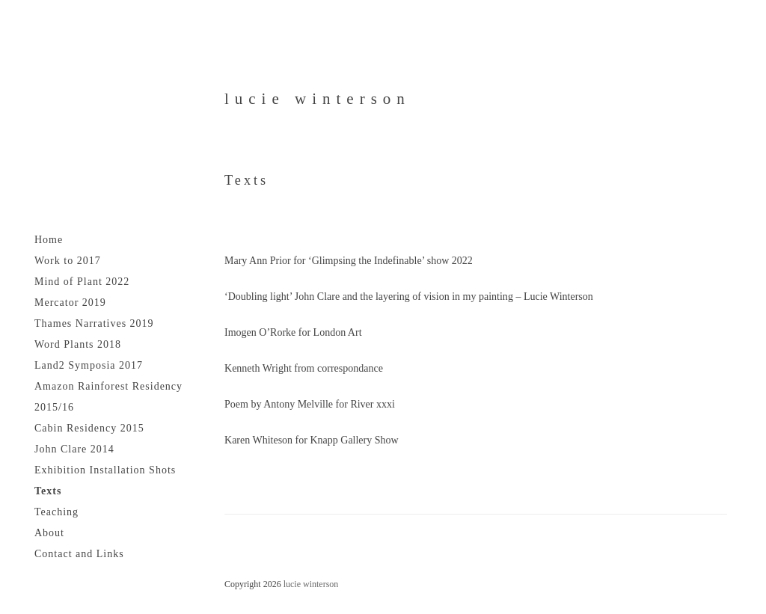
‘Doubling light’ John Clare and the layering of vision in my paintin (366, 296)
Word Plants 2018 (77, 344)
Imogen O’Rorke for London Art (293, 332)
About (49, 532)
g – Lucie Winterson (550, 296)
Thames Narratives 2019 (94, 323)
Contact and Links (79, 553)
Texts (47, 491)
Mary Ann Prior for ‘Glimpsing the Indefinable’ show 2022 (348, 260)
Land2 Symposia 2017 (88, 365)
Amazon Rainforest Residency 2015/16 (108, 397)
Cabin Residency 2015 (89, 428)
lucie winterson (317, 99)
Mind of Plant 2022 (81, 281)
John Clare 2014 (74, 449)
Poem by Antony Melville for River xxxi (309, 404)
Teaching (56, 512)
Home (48, 239)
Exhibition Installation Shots (105, 470)
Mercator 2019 (70, 302)
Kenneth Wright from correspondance (303, 368)
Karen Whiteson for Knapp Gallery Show (311, 440)
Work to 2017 (67, 260)
